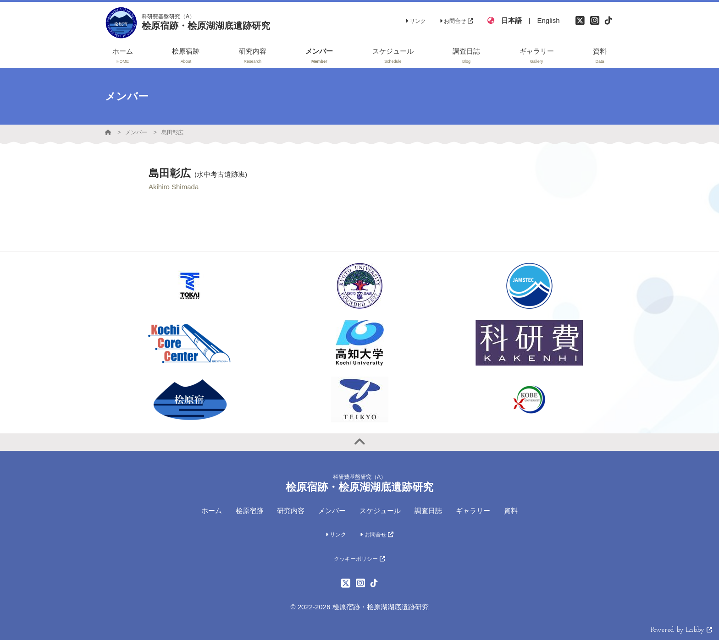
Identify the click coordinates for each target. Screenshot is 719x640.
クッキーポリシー (359, 559)
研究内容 (290, 510)
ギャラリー (473, 510)
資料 (511, 510)
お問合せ (456, 21)
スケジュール (380, 510)
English (548, 20)
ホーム (211, 510)
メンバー (136, 132)
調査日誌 (428, 510)
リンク (415, 21)
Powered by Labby (681, 630)
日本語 (511, 20)
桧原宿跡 (249, 510)
